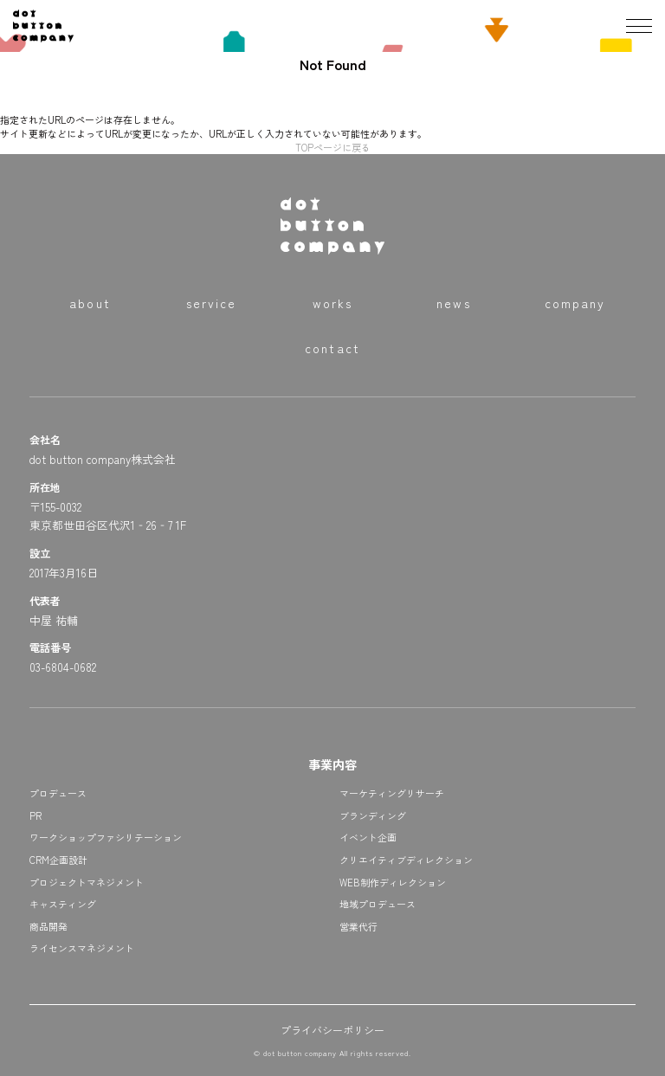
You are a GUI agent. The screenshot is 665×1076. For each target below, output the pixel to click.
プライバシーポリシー (332, 1029)
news (453, 303)
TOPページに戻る (333, 147)
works (333, 303)
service (211, 303)
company (575, 303)
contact (332, 348)
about (90, 303)
